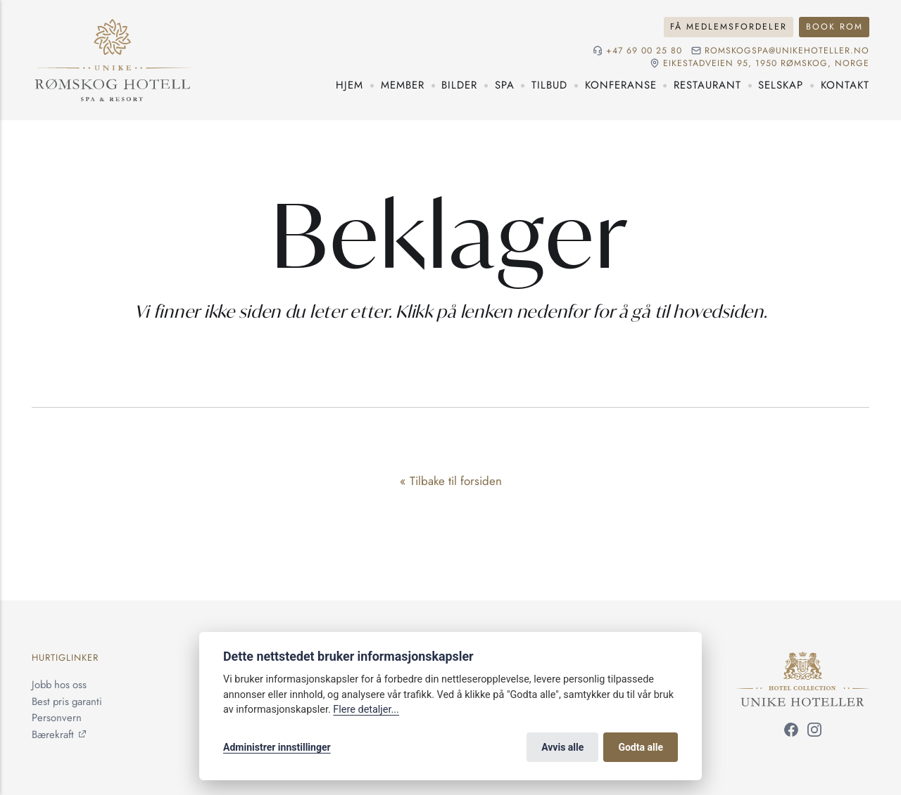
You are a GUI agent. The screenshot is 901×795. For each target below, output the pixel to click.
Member (402, 85)
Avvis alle (562, 747)
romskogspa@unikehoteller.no (787, 51)
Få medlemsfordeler (728, 26)
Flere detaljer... (366, 710)
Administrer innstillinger (277, 747)
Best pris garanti (67, 701)
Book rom (834, 26)
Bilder (459, 85)
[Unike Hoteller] (802, 659)
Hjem (349, 85)
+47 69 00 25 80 (644, 51)
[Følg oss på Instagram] (814, 732)
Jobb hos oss (59, 684)
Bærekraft (53, 734)
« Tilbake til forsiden (451, 480)
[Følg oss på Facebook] (791, 732)
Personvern (57, 717)
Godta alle (640, 747)
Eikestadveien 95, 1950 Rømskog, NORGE (766, 63)
